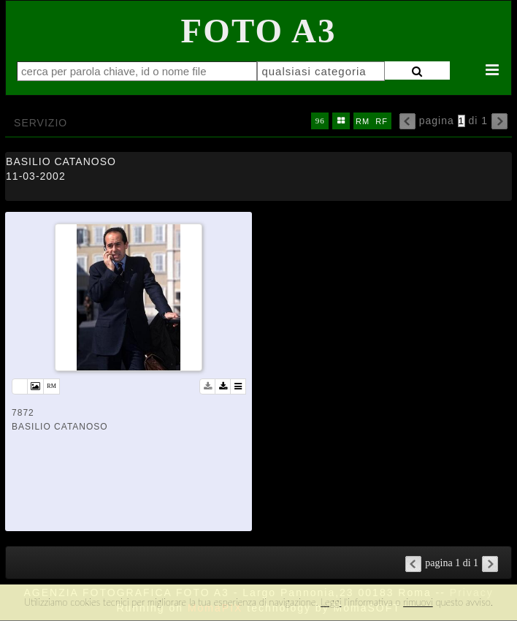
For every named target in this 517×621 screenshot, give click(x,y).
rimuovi (418, 602)
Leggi (331, 602)
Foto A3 (259, 31)
